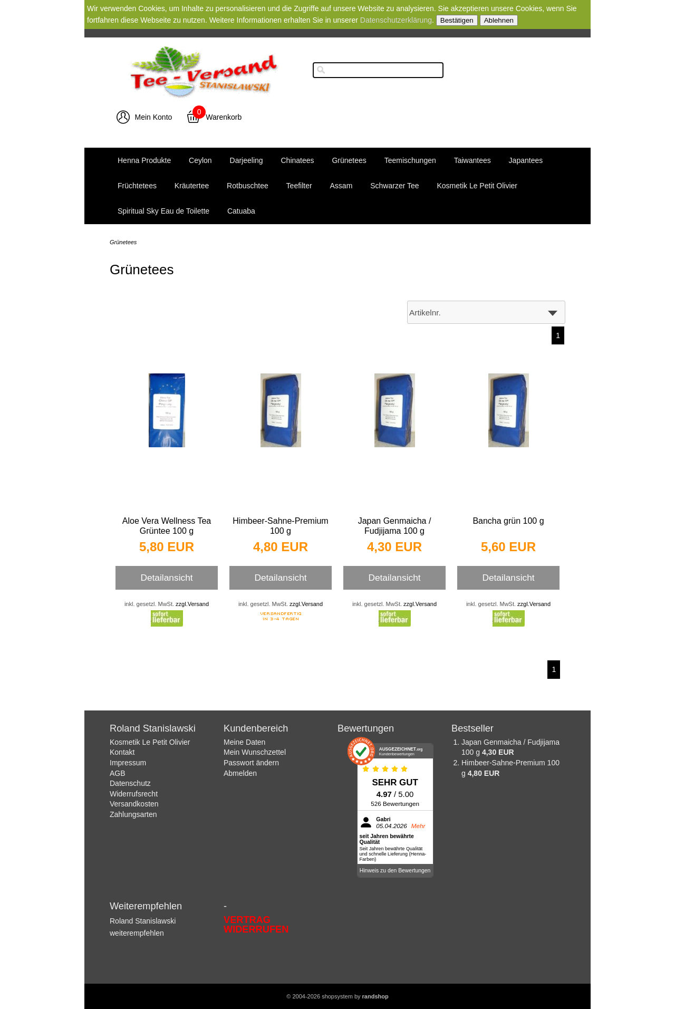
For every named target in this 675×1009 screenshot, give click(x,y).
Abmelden (240, 773)
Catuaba (241, 211)
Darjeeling (246, 160)
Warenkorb (224, 117)
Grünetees (349, 160)
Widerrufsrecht (134, 794)
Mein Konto (153, 117)
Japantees (526, 160)
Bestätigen (457, 20)
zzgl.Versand (192, 604)
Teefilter (299, 185)
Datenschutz (130, 783)
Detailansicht (166, 577)
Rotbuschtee (247, 185)
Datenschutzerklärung (396, 20)
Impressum (128, 762)
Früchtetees (137, 185)
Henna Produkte (144, 160)
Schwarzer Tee (394, 185)
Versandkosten (134, 804)
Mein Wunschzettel (255, 752)
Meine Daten (244, 742)
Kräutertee (192, 185)
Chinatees (297, 160)
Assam (341, 185)
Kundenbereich (256, 728)
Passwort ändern (251, 762)
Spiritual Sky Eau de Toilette (163, 211)
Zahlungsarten (133, 814)
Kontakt (122, 752)
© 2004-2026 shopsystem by (337, 996)
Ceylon (200, 160)
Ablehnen (499, 20)
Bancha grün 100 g (508, 520)
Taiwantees (472, 160)
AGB (118, 773)
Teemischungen (410, 160)
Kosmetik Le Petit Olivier (477, 185)
